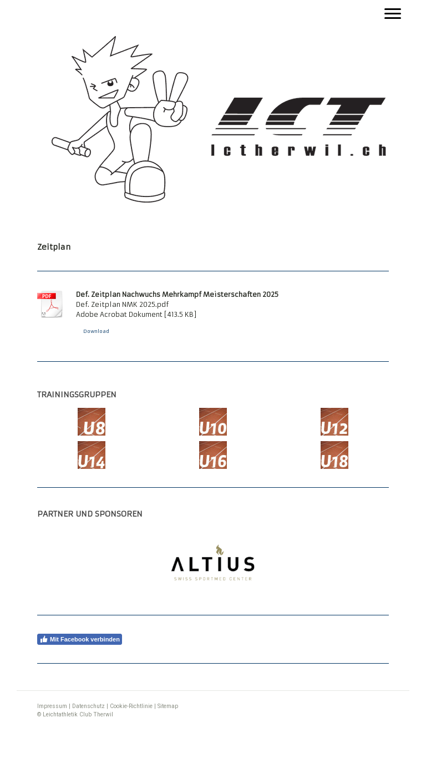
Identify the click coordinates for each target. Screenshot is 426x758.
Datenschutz (88, 706)
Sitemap (168, 706)
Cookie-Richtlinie (131, 706)
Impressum (52, 706)
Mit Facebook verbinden (79, 639)
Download (96, 331)
